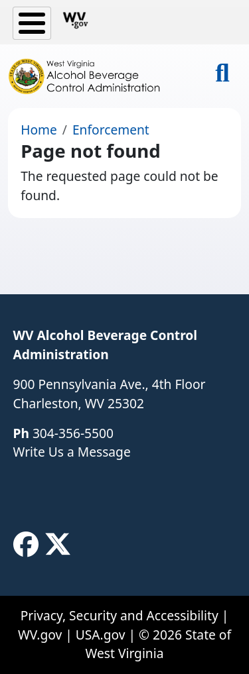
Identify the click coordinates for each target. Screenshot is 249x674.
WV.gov (40, 635)
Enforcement (110, 130)
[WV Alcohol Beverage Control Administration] (90, 76)
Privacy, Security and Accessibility (119, 615)
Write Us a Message (72, 452)
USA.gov (100, 635)
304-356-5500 (73, 433)
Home (39, 130)
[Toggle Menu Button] (32, 23)
